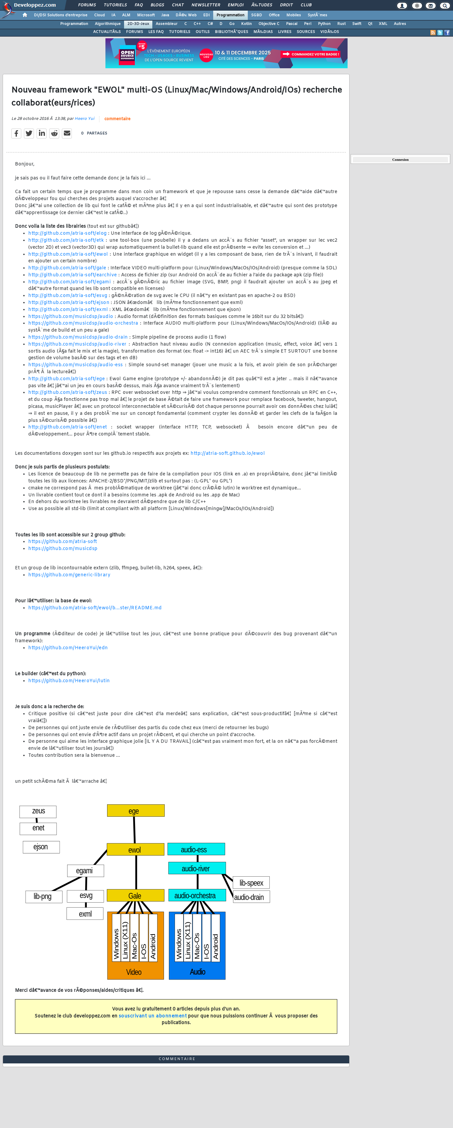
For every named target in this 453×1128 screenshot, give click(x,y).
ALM (126, 15)
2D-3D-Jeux (138, 24)
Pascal (291, 24)
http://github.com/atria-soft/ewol (68, 254)
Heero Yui (84, 119)
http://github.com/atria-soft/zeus (67, 393)
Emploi (235, 5)
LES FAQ (156, 32)
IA (113, 15)
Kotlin (246, 24)
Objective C (268, 24)
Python (324, 24)
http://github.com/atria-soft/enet (67, 427)
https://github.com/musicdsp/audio (70, 317)
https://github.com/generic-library (69, 575)
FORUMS (134, 32)
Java (165, 15)
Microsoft (146, 15)
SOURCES (306, 32)
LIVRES (284, 32)
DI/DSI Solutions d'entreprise (60, 15)
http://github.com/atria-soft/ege (66, 379)
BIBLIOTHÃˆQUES (231, 32)
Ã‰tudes (262, 5)
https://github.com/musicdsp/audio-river (77, 344)
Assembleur (167, 24)
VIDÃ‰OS (329, 32)
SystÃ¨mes (317, 15)
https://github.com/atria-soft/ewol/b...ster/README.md (95, 608)
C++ (197, 24)
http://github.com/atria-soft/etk (66, 240)
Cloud (99, 15)
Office (274, 15)
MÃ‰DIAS (263, 32)
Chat (177, 5)
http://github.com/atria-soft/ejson (68, 303)
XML (383, 24)
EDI (206, 15)
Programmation (230, 15)
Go (231, 24)
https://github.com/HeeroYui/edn (68, 648)
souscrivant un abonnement (153, 1016)
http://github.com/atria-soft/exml (68, 310)
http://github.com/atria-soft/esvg (67, 296)
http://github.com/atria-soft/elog (67, 233)
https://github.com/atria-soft (62, 542)
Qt (370, 24)
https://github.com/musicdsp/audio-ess (75, 365)
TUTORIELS (179, 32)
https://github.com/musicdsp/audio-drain (78, 337)
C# (210, 24)
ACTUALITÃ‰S (107, 32)
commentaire (117, 119)
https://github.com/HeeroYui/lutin (69, 681)
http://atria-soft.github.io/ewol (228, 453)
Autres (400, 24)
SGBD (256, 15)
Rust (341, 24)
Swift (356, 24)
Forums (86, 5)
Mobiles (293, 15)
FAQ (138, 5)
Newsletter (206, 5)
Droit (286, 5)
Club (306, 5)
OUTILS (203, 32)
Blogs (157, 5)
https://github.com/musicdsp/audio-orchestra (83, 323)
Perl (307, 24)
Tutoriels (115, 5)
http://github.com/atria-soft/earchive (72, 275)
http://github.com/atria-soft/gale (67, 268)
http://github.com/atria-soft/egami (69, 282)
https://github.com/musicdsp (63, 549)
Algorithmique (108, 24)
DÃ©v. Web (186, 15)
